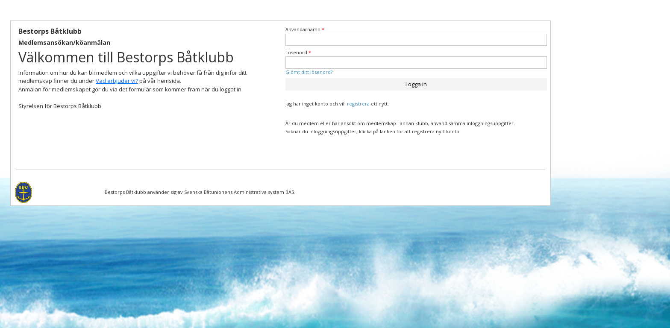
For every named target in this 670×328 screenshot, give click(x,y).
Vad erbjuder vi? (117, 81)
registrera (358, 103)
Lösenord (298, 52)
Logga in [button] (416, 84)
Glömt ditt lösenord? (308, 72)
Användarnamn (304, 29)
